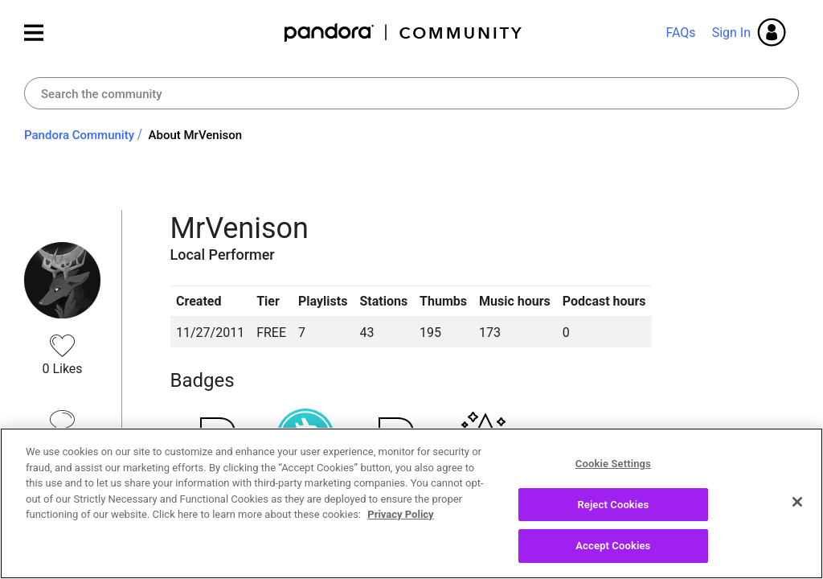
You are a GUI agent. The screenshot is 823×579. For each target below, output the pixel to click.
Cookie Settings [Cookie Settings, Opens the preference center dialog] (613, 464)
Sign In (731, 32)
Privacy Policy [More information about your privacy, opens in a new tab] (400, 514)
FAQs (680, 32)
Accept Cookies (612, 546)
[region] (411, 503)
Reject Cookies (613, 505)
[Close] (797, 501)
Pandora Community (404, 32)
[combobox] (411, 93)
